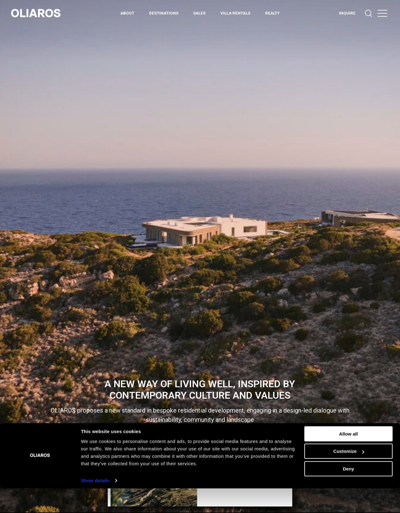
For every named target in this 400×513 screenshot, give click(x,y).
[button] (382, 13)
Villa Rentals (235, 13)
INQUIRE (347, 13)
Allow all (348, 458)
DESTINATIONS (163, 13)
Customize (348, 475)
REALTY (272, 13)
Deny (348, 493)
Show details (95, 505)
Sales (199, 13)
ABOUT (127, 13)
